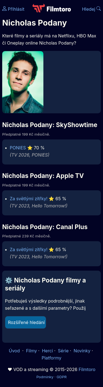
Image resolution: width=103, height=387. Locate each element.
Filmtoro (87, 369)
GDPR (62, 377)
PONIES (18, 147)
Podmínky (44, 377)
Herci (47, 350)
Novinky (82, 350)
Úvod (15, 350)
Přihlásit (13, 9)
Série (63, 350)
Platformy (51, 358)
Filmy (31, 350)
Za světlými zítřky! (29, 198)
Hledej (91, 9)
